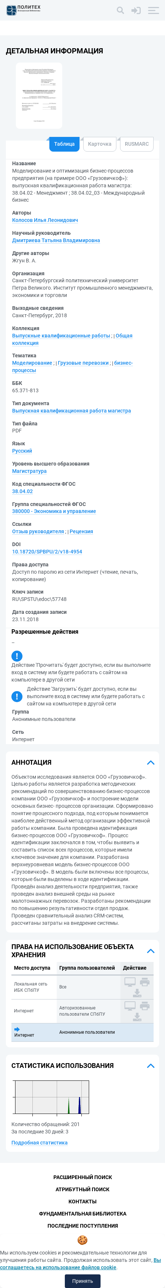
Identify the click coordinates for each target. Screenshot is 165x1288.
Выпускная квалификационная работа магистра (71, 411)
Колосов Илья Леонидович (45, 220)
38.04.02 (22, 491)
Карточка (100, 144)
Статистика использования (62, 1065)
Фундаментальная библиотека (82, 1214)
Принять (82, 1281)
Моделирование (32, 363)
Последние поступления (83, 1226)
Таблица (64, 144)
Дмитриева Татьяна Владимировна (56, 240)
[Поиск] (120, 10)
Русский (22, 451)
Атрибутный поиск (82, 1189)
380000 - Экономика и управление (54, 511)
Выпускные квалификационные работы (61, 336)
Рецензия (81, 531)
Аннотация (31, 762)
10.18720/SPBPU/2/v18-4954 (47, 552)
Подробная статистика (39, 1143)
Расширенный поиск (82, 1177)
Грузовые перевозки (83, 363)
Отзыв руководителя (38, 531)
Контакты (82, 1201)
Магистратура (29, 471)
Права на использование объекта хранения (72, 951)
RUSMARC (137, 144)
